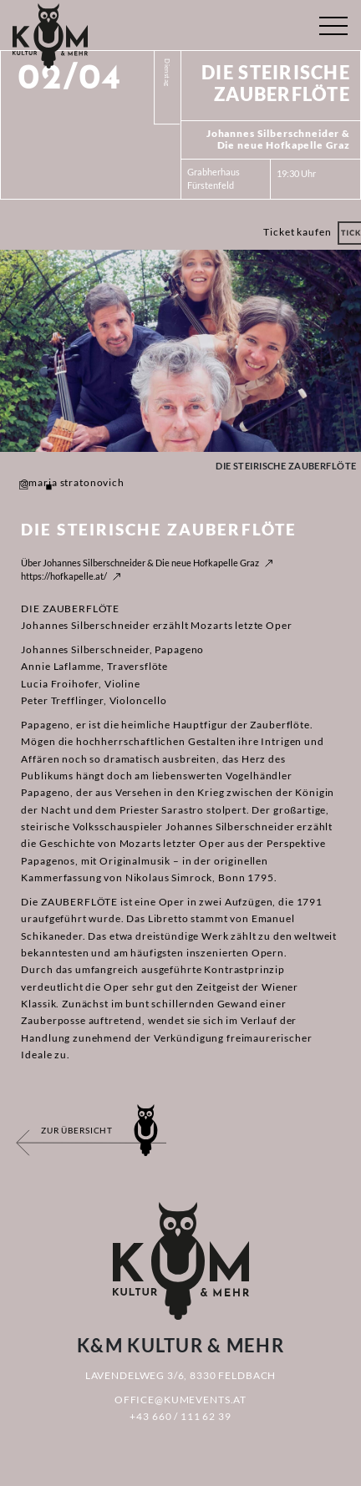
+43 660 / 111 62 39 (180, 1416)
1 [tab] (23, 487)
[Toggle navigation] (333, 22)
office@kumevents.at (180, 1399)
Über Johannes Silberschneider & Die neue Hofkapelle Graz (140, 562)
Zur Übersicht (77, 1130)
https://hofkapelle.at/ (64, 576)
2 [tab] (48, 487)
